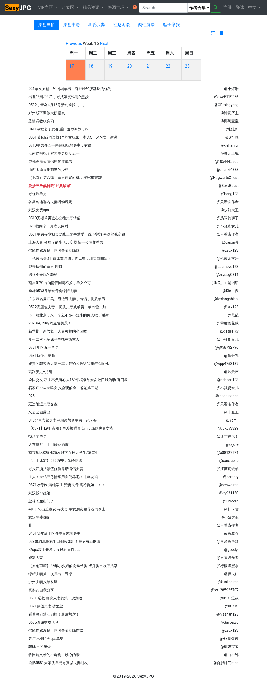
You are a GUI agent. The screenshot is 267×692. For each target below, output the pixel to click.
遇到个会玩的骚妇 (43, 275)
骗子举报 (171, 24)
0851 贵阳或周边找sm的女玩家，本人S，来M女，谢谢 (72, 137)
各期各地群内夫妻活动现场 (50, 202)
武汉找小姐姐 (39, 493)
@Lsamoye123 (226, 266)
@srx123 (231, 307)
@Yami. (232, 420)
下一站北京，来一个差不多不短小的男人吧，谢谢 (68, 315)
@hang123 (230, 194)
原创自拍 (46, 24)
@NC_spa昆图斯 (225, 283)
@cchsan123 (228, 380)
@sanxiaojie (228, 461)
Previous (74, 43)
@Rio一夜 (231, 291)
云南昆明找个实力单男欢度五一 (54, 153)
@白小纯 (231, 655)
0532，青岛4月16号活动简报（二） (57, 105)
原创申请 (71, 24)
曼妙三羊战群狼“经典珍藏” (49, 186)
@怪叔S (232, 129)
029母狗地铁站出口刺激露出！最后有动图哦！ (66, 541)
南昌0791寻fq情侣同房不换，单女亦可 (59, 283)
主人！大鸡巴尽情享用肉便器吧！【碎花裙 (63, 477)
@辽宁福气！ (228, 436)
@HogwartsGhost (224, 178)
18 (91, 66)
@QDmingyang (226, 105)
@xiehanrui (229, 145)
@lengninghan (227, 396)
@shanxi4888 (227, 169)
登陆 (240, 7)
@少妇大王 (230, 210)
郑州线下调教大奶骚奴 (46, 113)
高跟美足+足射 (40, 372)
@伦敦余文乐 (228, 258)
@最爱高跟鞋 (228, 541)
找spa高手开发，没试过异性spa (54, 549)
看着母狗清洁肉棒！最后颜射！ (54, 614)
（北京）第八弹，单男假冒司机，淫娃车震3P (65, 178)
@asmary (231, 477)
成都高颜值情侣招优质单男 (50, 161)
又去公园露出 (39, 412)
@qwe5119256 (226, 97)
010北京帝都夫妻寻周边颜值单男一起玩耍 (62, 420)
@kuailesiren (228, 582)
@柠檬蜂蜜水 (228, 566)
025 (31, 396)
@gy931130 (228, 493)
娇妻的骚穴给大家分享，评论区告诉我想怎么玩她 (68, 364)
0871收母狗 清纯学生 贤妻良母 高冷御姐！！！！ (68, 485)
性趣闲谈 (121, 24)
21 (148, 66)
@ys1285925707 (225, 590)
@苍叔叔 (231, 533)
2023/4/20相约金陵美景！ (49, 323)
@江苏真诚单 (228, 469)
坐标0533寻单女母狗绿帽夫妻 (52, 291)
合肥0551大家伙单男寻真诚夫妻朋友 (58, 663)
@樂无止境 (230, 153)
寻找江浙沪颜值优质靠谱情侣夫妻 (55, 469)
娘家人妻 (35, 558)
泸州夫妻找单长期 (43, 582)
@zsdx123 (229, 250)
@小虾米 (231, 89)
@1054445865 (226, 161)
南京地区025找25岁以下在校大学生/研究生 (63, 452)
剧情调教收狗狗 (41, 121)
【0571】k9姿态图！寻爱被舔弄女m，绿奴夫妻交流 (70, 428)
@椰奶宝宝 (230, 121)
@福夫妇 (231, 574)
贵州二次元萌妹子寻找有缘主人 (54, 339)
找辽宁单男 (37, 436)
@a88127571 (228, 452)
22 (168, 66)
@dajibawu (230, 622)
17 (71, 66)
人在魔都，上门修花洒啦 (48, 444)
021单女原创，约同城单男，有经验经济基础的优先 (69, 89)
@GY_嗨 (232, 137)
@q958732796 (226, 347)
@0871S (231, 606)
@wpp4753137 (226, 364)
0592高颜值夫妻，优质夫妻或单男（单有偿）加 (67, 307)
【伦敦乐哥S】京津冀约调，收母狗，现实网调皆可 (69, 258)
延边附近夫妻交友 (43, 404)
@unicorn (230, 501)
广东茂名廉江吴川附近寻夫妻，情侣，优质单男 (66, 299)
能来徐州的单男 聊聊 (45, 266)
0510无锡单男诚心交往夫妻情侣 (54, 218)
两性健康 (146, 24)
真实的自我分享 (41, 590)
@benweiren (229, 485)
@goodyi (231, 549)
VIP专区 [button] (46, 7)
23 (187, 66)
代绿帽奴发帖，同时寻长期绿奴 (54, 250)
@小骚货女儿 (228, 226)
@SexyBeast (228, 186)
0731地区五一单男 (43, 347)
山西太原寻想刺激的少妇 (48, 169)
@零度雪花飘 (228, 323)
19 (110, 66)
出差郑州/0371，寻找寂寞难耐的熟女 (58, 97)
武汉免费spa (38, 210)
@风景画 (231, 372)
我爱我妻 (96, 24)
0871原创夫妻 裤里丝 (45, 606)
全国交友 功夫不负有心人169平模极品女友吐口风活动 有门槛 (78, 380)
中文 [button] (253, 7)
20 (129, 66)
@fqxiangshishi (226, 299)
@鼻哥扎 (231, 355)
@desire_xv (229, 331)
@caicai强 (230, 242)
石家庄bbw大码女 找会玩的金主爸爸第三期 (63, 388)
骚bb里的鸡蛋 (39, 647)
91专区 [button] (68, 7)
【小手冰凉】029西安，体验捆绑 (55, 461)
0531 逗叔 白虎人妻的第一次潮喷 (55, 598)
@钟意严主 (230, 113)
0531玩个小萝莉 (41, 355)
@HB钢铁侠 (228, 638)
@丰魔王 (231, 412)
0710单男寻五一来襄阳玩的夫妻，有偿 (59, 145)
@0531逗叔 (229, 598)
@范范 (233, 315)
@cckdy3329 (227, 428)
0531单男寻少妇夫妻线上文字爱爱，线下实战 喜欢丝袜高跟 (76, 234)
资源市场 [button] (116, 7)
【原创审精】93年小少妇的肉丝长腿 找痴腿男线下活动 (72, 566)
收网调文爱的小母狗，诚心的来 (54, 655)
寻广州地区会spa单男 (46, 638)
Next (104, 43)
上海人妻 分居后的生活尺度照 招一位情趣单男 (65, 242)
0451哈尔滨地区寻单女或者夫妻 (54, 533)
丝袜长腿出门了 (41, 501)
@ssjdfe (231, 444)
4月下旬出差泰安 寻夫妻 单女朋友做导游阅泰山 (66, 509)
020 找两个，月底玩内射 (48, 226)
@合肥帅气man (225, 663)
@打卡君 (231, 509)
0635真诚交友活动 (43, 622)
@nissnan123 (227, 614)
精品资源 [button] (91, 7)
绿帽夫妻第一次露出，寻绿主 (52, 574)
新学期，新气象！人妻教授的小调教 (57, 331)
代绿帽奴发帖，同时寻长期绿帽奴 (55, 630)
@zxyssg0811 (227, 275)
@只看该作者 (228, 202)
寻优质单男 (37, 194)
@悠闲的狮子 (228, 218)
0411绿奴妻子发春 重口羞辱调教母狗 (58, 129)
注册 (227, 7)
